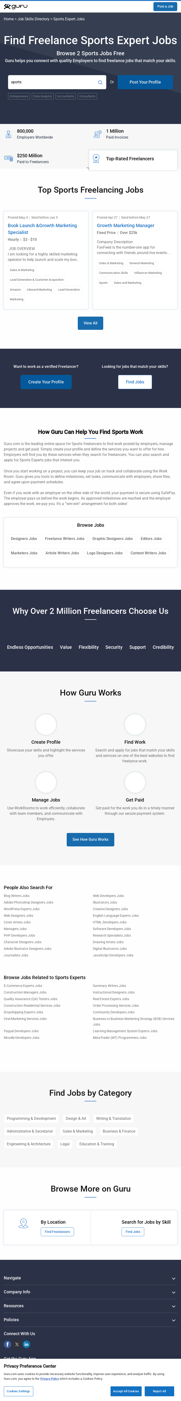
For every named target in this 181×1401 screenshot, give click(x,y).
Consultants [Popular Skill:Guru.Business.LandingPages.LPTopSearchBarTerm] (87, 96)
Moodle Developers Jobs (21, 1038)
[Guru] (15, 6)
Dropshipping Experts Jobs (23, 1012)
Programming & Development (31, 1118)
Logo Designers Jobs (105, 553)
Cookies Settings (18, 1391)
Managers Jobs (15, 929)
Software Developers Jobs (112, 929)
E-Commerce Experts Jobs (23, 986)
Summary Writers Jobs (109, 986)
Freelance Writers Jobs (64, 538)
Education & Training (96, 1144)
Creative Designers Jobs (110, 909)
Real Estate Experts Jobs (111, 999)
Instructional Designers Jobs (114, 992)
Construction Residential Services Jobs (32, 1006)
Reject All (159, 1391)
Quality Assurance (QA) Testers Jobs (30, 999)
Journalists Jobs (16, 955)
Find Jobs (135, 381)
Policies (11, 1319)
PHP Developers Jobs (19, 936)
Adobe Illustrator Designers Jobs (27, 949)
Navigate (12, 1277)
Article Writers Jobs (62, 553)
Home (9, 19)
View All (90, 323)
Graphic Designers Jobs (112, 538)
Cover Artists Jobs (17, 922)
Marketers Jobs (24, 553)
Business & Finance (119, 1131)
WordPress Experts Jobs (22, 909)
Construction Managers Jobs (25, 992)
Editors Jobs (151, 538)
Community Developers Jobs (114, 1012)
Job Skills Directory (33, 19)
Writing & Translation (113, 1118)
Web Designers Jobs (18, 916)
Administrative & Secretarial (30, 1131)
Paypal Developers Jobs (21, 1031)
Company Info (17, 1291)
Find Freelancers (57, 1232)
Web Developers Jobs (108, 896)
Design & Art (76, 1118)
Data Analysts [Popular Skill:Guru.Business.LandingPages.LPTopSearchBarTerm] (42, 96)
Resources (14, 1305)
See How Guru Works (90, 839)
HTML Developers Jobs (110, 922)
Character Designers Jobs (22, 942)
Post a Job (165, 6)
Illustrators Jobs (105, 902)
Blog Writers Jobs (16, 896)
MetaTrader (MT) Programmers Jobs (120, 1038)
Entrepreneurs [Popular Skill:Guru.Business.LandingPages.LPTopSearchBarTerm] (19, 96)
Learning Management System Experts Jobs (125, 1031)
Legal (65, 1144)
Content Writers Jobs (148, 553)
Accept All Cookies (126, 1391)
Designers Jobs (24, 538)
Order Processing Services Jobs (116, 1006)
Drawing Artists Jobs (108, 942)
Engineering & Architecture (28, 1144)
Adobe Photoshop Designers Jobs (28, 902)
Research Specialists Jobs (112, 936)
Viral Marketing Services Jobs (25, 1019)
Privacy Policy (49, 1378)
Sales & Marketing (78, 1131)
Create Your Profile (46, 381)
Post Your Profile (145, 82)
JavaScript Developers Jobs (113, 955)
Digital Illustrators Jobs (110, 949)
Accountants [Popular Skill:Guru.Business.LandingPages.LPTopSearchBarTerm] (65, 96)
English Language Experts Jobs (116, 916)
